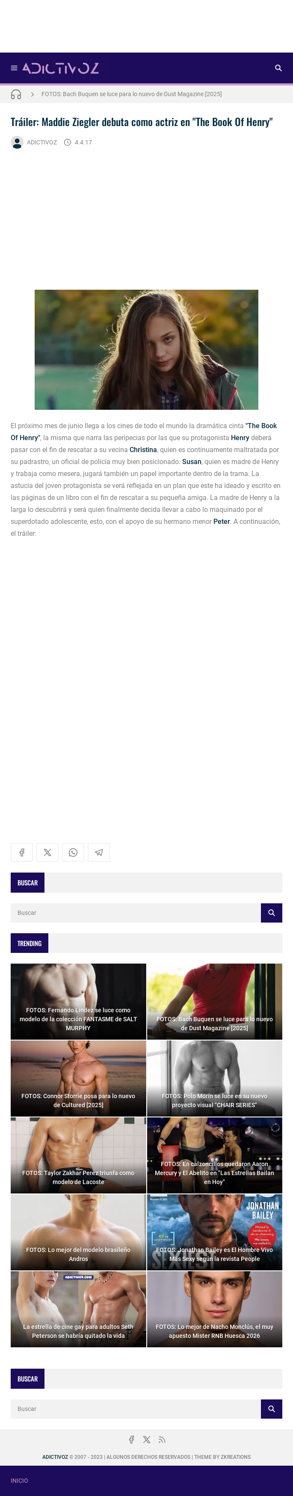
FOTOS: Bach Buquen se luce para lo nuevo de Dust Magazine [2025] (131, 94)
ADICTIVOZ (34, 142)
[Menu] (14, 68)
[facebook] (22, 852)
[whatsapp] (73, 852)
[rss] (162, 1440)
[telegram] (99, 852)
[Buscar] (278, 68)
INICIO (19, 1480)
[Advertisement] (146, 29)
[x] (47, 852)
